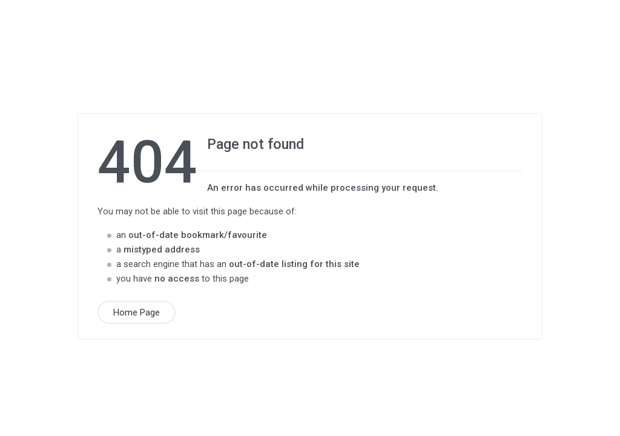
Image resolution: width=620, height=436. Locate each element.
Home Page (136, 311)
